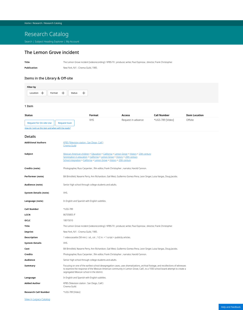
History (133, 153)
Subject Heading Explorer (49, 41)
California (107, 153)
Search (28, 41)
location (37, 92)
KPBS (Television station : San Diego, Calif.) (83, 142)
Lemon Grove (121, 153)
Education (96, 153)
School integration (72, 160)
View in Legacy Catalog (37, 299)
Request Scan (65, 122)
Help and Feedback (231, 306)
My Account (72, 41)
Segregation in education (75, 156)
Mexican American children (76, 153)
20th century (145, 153)
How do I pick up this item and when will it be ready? (48, 128)
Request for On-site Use (39, 122)
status (78, 92)
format (57, 92)
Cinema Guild (69, 145)
